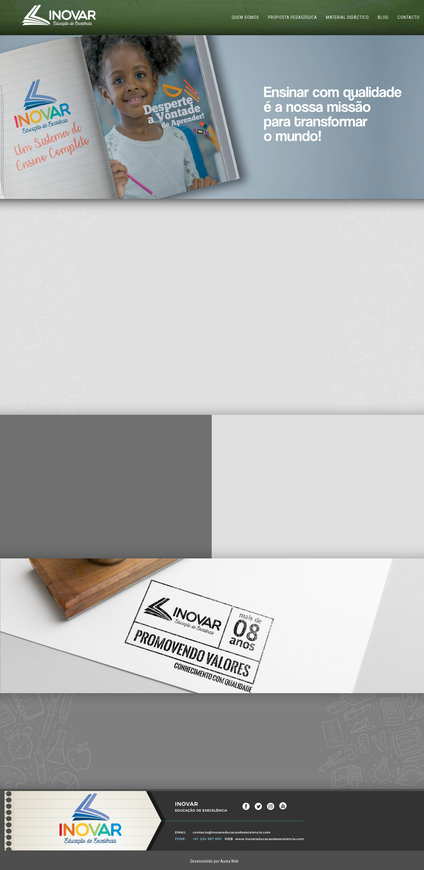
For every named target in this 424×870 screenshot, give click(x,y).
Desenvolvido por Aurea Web (214, 861)
